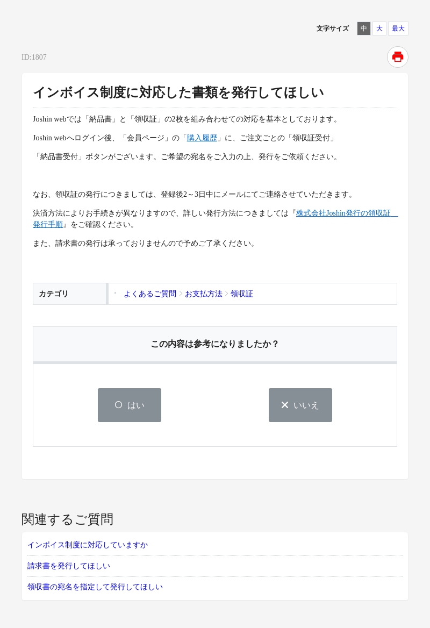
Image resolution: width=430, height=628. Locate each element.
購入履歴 (202, 138)
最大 (398, 28)
